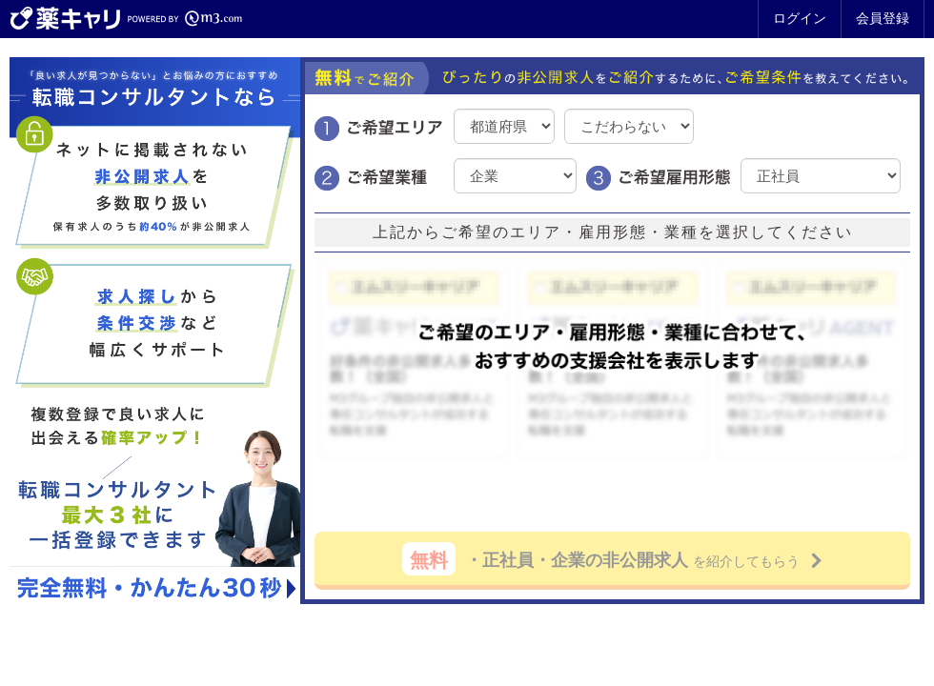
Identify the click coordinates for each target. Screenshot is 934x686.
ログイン (799, 18)
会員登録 (882, 18)
